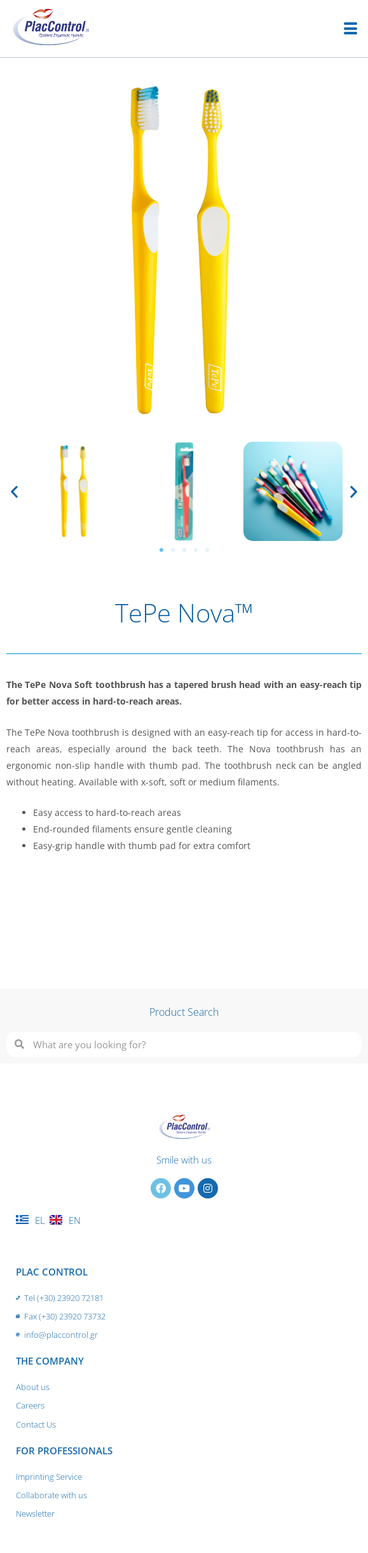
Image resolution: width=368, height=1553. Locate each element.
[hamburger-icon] (350, 29)
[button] (14, 492)
